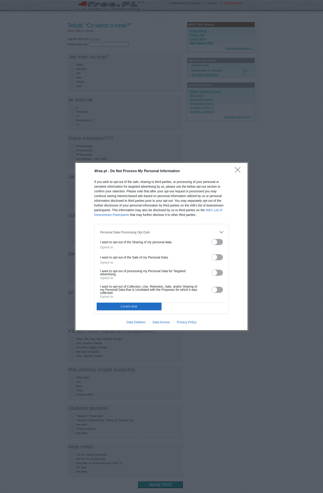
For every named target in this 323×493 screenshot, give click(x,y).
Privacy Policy (186, 322)
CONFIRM (129, 306)
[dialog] (161, 246)
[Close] (239, 171)
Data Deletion (136, 322)
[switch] (217, 242)
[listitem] (161, 232)
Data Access (161, 322)
